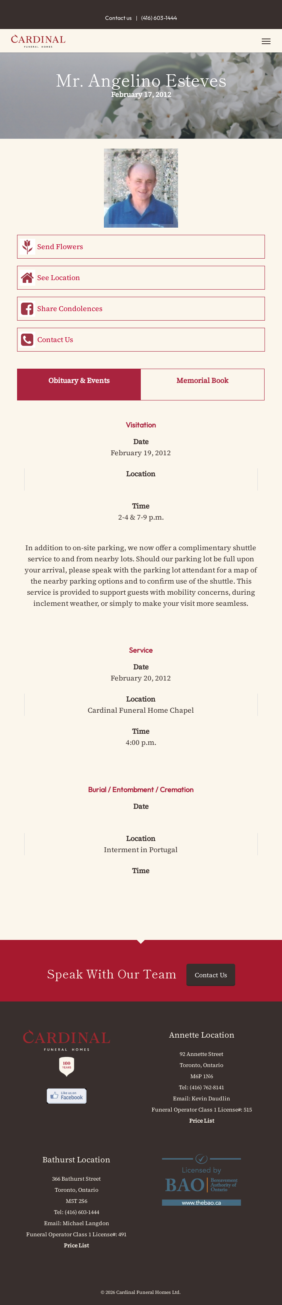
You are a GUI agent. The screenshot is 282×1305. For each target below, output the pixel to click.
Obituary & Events (78, 380)
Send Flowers (60, 246)
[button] (266, 41)
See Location (58, 277)
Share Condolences (69, 308)
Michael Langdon (86, 1223)
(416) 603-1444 (159, 17)
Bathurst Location (76, 1159)
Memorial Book (202, 380)
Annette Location (201, 1034)
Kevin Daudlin (211, 1098)
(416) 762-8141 (207, 1087)
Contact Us (55, 339)
